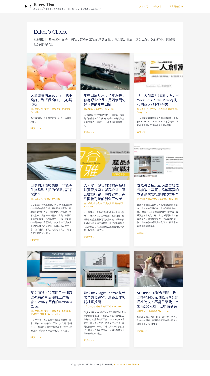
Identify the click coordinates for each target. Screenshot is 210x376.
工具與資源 (176, 6)
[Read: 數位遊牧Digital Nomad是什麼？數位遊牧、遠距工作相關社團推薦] (104, 268)
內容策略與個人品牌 (146, 198)
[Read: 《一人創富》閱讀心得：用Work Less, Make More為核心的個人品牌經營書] (158, 71)
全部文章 (44, 108)
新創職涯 (119, 203)
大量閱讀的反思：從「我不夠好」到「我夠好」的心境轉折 (51, 100)
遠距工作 (44, 314)
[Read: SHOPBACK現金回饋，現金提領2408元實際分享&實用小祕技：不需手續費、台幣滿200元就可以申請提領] (158, 268)
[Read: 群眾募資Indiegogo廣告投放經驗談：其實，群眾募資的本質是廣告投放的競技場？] (158, 161)
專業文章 (160, 6)
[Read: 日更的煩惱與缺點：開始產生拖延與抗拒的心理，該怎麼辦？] (51, 161)
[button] (164, 6)
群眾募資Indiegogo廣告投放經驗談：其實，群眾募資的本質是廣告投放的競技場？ (158, 189)
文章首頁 (146, 6)
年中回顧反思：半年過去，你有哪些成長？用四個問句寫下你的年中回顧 (104, 100)
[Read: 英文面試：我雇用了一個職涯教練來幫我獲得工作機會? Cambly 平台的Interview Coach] (51, 268)
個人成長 (35, 108)
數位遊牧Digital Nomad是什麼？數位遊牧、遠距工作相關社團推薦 (104, 297)
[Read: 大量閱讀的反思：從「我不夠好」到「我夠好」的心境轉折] (51, 71)
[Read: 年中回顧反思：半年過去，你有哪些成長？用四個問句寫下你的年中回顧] (104, 71)
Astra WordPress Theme (126, 364)
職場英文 (35, 314)
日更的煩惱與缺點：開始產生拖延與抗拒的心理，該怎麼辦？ (51, 189)
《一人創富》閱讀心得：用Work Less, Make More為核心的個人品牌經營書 (158, 100)
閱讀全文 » (36, 128)
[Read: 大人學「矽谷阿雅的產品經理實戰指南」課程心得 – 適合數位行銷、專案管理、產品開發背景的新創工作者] (104, 161)
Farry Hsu (44, 4)
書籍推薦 (66, 108)
